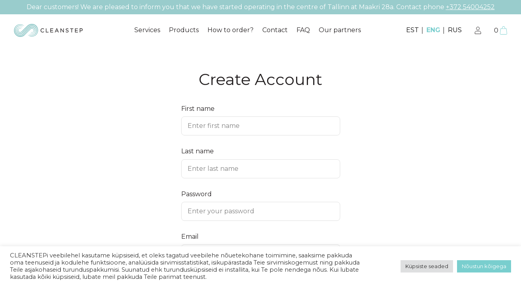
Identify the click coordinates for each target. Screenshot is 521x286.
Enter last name (213, 168)
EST (412, 30)
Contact (275, 30)
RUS (455, 30)
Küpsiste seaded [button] (426, 266)
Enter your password (221, 211)
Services (147, 30)
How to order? (230, 30)
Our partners (340, 30)
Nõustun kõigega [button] (484, 266)
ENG (433, 30)
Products (184, 30)
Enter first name (214, 125)
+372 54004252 (470, 7)
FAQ (303, 30)
